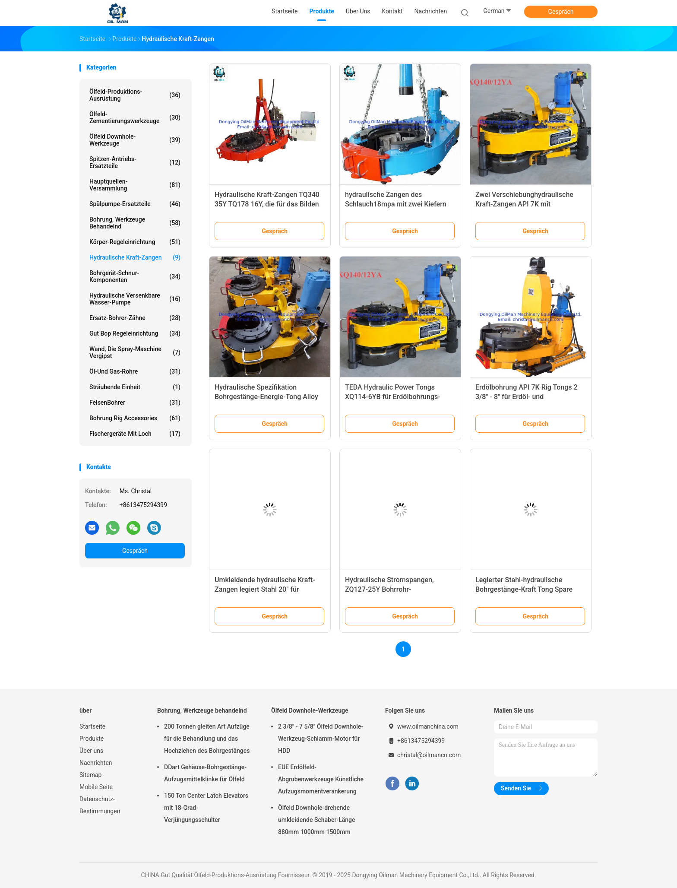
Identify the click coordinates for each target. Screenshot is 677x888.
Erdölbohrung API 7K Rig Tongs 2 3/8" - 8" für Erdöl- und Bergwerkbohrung (526, 396)
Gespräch (560, 11)
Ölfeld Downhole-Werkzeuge (134, 140)
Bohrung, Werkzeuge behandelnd (134, 223)
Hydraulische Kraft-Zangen (134, 257)
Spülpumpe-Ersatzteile (134, 204)
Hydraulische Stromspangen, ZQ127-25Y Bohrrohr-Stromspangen (389, 589)
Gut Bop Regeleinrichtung (134, 333)
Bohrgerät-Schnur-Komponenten (134, 276)
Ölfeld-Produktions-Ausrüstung (134, 95)
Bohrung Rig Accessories (134, 418)
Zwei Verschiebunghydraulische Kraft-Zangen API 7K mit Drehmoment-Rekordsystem (524, 204)
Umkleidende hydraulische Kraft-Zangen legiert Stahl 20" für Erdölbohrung (265, 589)
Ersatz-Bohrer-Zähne (134, 318)
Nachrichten (95, 762)
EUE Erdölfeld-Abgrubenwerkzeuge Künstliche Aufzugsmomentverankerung (321, 779)
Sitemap (90, 774)
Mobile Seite (96, 786)
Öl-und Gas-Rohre (134, 371)
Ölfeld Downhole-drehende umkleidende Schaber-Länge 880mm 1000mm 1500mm (316, 819)
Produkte (91, 738)
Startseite (92, 726)
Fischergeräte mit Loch (134, 433)
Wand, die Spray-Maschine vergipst (134, 352)
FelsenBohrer (134, 402)
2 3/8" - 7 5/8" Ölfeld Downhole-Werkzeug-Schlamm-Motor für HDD (320, 738)
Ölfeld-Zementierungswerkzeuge (134, 117)
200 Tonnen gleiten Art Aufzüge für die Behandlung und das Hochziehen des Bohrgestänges (207, 738)
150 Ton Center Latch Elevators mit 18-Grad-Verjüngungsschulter (206, 807)
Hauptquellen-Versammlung (134, 185)
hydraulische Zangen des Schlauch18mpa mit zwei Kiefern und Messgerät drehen (395, 204)
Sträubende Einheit (134, 387)
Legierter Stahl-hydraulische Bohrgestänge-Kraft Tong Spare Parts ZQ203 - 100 (524, 589)
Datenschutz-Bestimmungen (99, 805)
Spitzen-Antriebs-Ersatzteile (134, 162)
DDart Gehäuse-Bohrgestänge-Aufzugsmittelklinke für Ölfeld (205, 773)
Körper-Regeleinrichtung (134, 242)
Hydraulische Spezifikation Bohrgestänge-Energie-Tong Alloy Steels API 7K (266, 396)
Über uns (91, 750)
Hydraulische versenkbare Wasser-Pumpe (134, 299)
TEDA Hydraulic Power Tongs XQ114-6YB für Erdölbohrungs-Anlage (392, 396)
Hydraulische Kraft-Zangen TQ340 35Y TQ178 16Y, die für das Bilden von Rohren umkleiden (267, 204)
